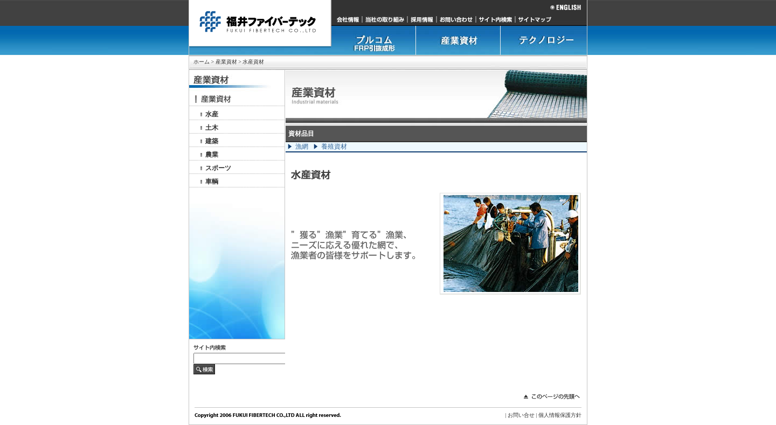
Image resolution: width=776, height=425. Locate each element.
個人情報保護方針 (559, 415)
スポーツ (218, 168)
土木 (211, 127)
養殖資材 (334, 146)
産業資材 (226, 62)
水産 (211, 114)
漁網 (301, 146)
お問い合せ (521, 415)
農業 (211, 154)
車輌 (211, 181)
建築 (211, 141)
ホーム (201, 62)
